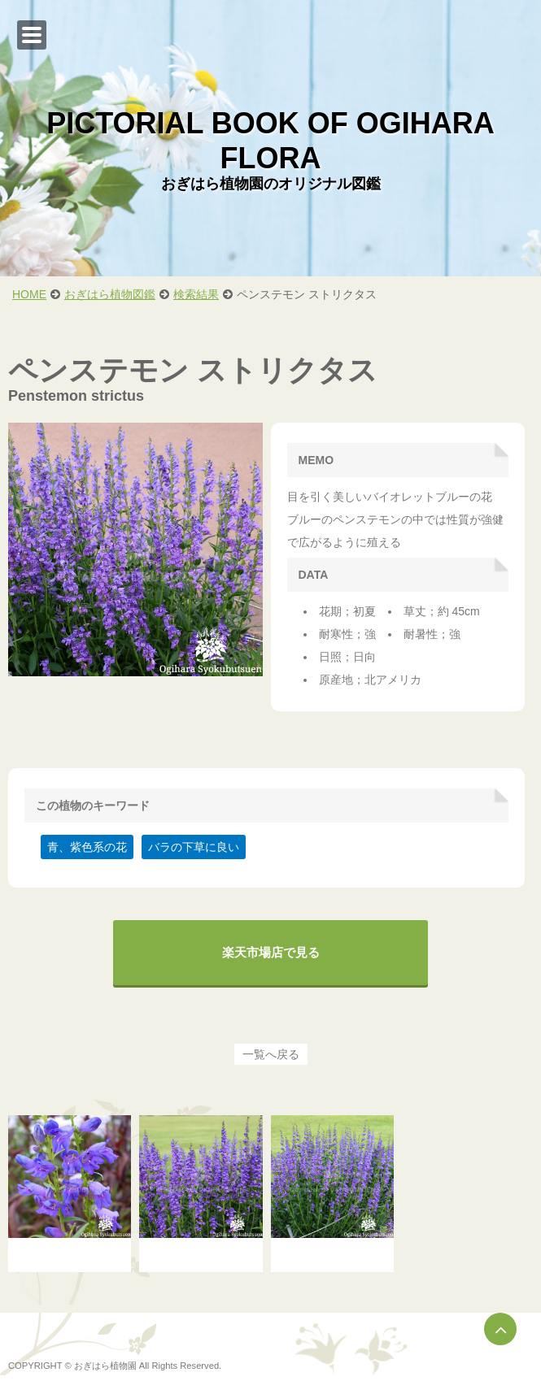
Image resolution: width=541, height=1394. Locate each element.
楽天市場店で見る (271, 952)
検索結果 (196, 294)
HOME (29, 294)
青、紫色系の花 (87, 846)
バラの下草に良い (193, 846)
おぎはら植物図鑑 (109, 294)
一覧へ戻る (270, 1054)
